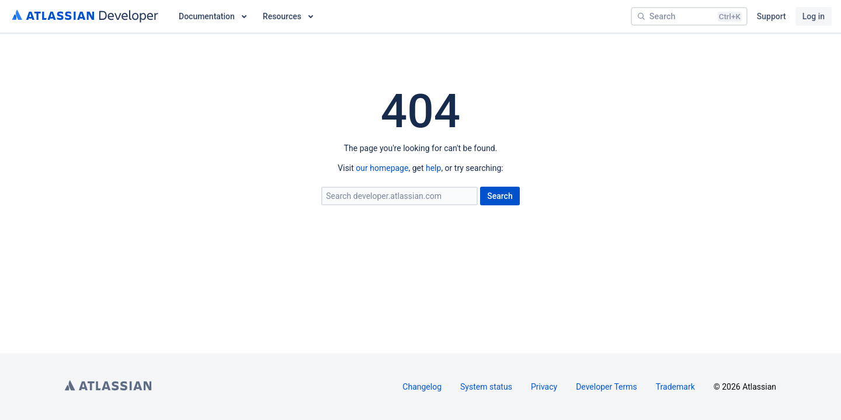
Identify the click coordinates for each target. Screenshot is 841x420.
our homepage (382, 168)
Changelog (422, 386)
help (433, 168)
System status (486, 386)
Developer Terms (606, 386)
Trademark (675, 386)
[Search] (689, 16)
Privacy (544, 386)
